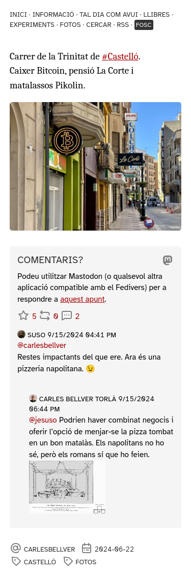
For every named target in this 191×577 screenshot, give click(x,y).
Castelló (40, 562)
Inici (18, 14)
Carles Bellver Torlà (77, 399)
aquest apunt (82, 299)
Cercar (98, 24)
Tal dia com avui (108, 14)
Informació (53, 14)
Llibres (156, 14)
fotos (85, 562)
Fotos (70, 24)
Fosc (144, 24)
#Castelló (120, 56)
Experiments (32, 24)
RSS (123, 24)
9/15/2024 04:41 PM (81, 335)
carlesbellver (49, 549)
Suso (36, 335)
